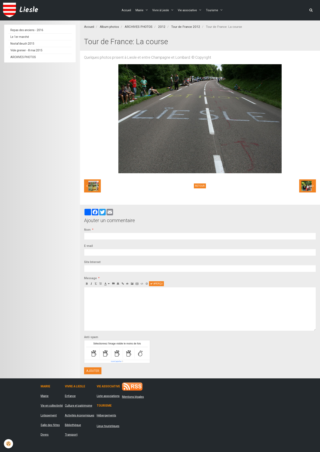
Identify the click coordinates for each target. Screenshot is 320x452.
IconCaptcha (116, 361)
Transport (71, 434)
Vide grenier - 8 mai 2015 (26, 50)
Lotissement (49, 415)
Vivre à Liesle (161, 10)
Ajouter (92, 370)
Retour (200, 185)
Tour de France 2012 (185, 27)
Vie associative (189, 10)
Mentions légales (133, 396)
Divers (45, 434)
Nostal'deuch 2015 (22, 43)
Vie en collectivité (52, 405)
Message (90, 278)
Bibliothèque (73, 425)
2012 (162, 27)
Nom (87, 229)
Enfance (70, 396)
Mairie (138, 10)
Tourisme (215, 10)
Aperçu (156, 283)
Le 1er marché (19, 36)
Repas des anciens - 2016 (26, 30)
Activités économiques (79, 415)
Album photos (109, 27)
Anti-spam (91, 337)
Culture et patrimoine (78, 405)
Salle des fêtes (50, 425)
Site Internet (92, 262)
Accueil (123, 10)
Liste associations (108, 396)
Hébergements (106, 415)
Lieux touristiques (108, 426)
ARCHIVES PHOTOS (138, 27)
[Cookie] (8, 443)
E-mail (88, 245)
